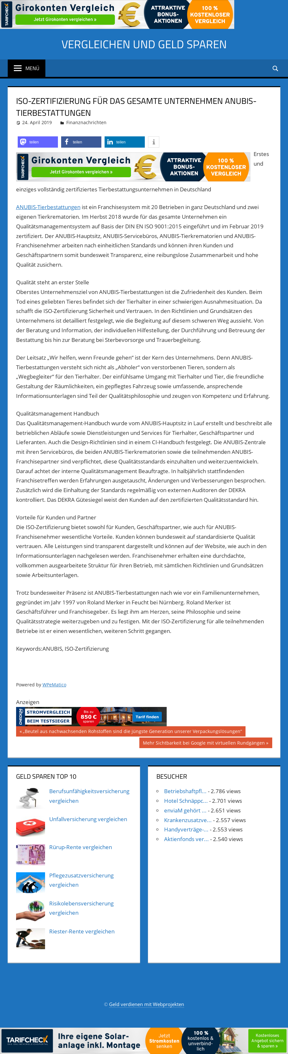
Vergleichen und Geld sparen (144, 44)
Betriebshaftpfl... (185, 791)
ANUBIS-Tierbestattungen (48, 207)
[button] (38, 142)
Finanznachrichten (86, 122)
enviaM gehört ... (185, 810)
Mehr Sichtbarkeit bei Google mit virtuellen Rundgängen (204, 743)
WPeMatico (54, 685)
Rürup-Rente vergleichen (80, 847)
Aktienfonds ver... (186, 839)
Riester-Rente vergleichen (82, 931)
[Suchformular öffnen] (275, 68)
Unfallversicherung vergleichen (88, 819)
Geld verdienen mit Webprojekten (146, 1004)
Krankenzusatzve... (188, 820)
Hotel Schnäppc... (186, 800)
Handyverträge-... (186, 829)
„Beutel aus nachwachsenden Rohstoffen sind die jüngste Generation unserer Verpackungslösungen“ (132, 732)
